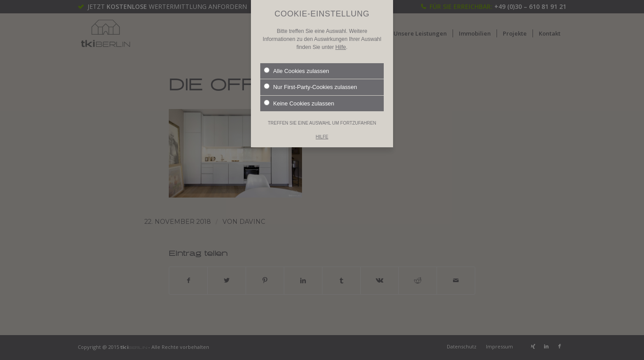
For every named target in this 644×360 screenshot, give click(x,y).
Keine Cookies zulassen (299, 89)
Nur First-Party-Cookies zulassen (310, 73)
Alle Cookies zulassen (296, 57)
